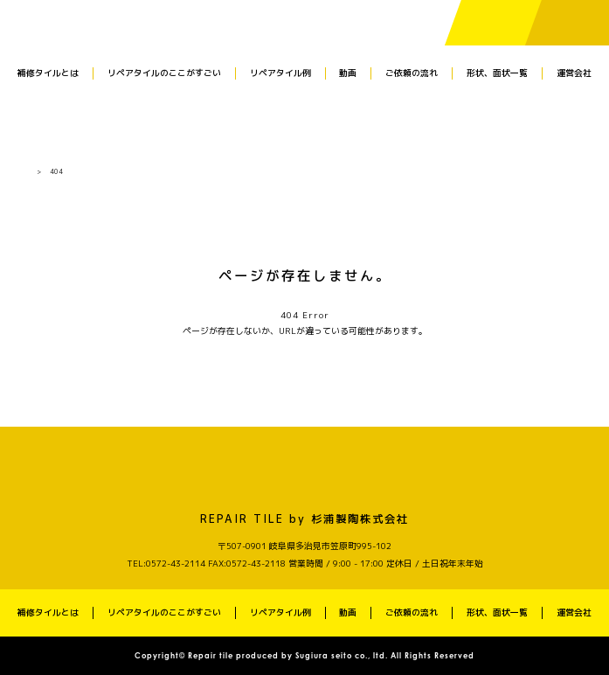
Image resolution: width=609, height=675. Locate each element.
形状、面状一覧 (497, 73)
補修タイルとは (48, 73)
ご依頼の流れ (411, 73)
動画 (347, 73)
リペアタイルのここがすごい (164, 73)
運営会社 (574, 73)
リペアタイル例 (280, 73)
